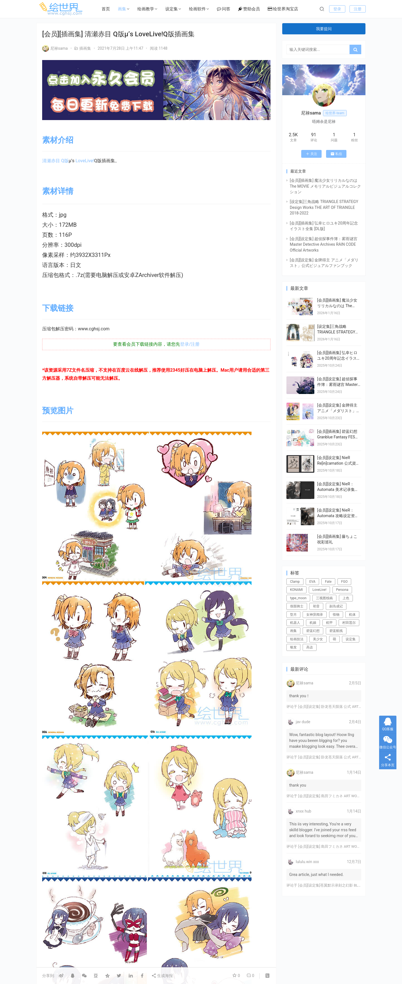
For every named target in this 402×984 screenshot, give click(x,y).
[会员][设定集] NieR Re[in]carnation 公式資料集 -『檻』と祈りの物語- (338, 463)
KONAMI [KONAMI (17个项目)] (296, 590)
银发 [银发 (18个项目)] (293, 647)
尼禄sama (55, 48)
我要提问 (324, 29)
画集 (122, 8)
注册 (358, 9)
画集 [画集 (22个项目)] (293, 631)
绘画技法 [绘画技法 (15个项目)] (296, 639)
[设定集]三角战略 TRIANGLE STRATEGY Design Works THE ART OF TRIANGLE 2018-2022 (324, 207)
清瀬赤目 (51, 160)
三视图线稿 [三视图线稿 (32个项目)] (324, 598)
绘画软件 (197, 8)
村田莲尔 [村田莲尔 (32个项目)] (349, 623)
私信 (336, 154)
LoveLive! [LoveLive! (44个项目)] (319, 590)
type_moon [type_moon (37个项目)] (298, 598)
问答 (223, 9)
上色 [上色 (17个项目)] (346, 598)
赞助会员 (249, 9)
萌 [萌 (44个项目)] (334, 639)
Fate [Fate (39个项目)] (328, 582)
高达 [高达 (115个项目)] (309, 647)
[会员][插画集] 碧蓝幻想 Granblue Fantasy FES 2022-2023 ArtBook (337, 437)
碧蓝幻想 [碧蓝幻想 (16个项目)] (313, 631)
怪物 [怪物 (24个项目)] (336, 615)
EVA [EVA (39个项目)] (312, 582)
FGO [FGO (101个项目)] (344, 582)
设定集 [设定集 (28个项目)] (351, 639)
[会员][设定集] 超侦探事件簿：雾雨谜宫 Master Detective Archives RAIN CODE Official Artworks (323, 244)
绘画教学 (145, 8)
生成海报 (162, 975)
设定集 (171, 8)
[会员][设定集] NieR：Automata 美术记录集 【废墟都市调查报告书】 (338, 489)
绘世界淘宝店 (283, 9)
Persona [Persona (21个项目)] (342, 590)
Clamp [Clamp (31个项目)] (295, 582)
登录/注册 (190, 344)
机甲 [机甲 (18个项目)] (329, 623)
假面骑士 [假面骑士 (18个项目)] (296, 606)
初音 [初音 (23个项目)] (316, 606)
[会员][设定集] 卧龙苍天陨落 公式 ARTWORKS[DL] (337, 706)
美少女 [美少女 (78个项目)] (318, 639)
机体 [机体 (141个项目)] (352, 615)
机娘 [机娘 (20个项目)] (313, 623)
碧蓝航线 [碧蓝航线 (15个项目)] (336, 631)
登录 (337, 9)
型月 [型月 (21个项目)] (293, 615)
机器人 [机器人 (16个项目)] (295, 623)
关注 (311, 154)
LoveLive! (84, 160)
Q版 (65, 160)
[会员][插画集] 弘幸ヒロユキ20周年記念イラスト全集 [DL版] (339, 358)
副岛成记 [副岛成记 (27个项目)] (336, 606)
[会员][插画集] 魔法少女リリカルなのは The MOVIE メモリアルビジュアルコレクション (325, 186)
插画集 (85, 48)
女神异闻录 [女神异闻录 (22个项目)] (314, 615)
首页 (106, 8)
